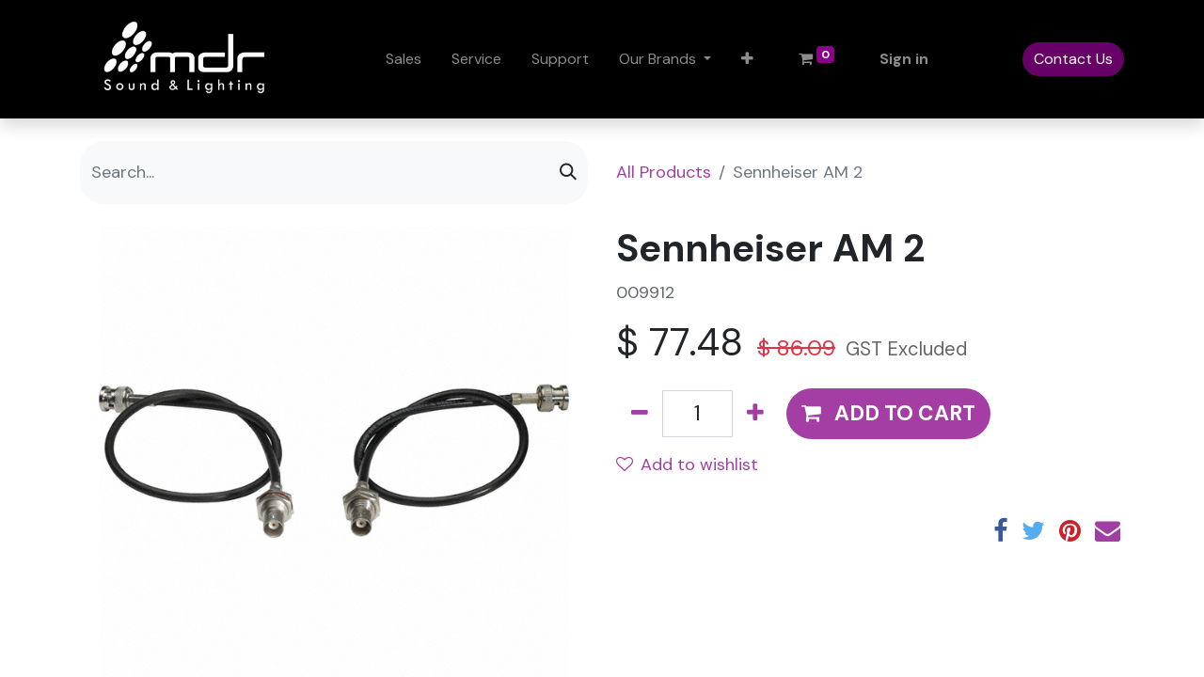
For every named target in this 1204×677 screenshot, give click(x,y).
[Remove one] (639, 413)
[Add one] (755, 413)
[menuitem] (403, 59)
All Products (663, 172)
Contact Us (1073, 59)
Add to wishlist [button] (687, 464)
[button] (747, 59)
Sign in (903, 59)
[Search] (568, 172)
